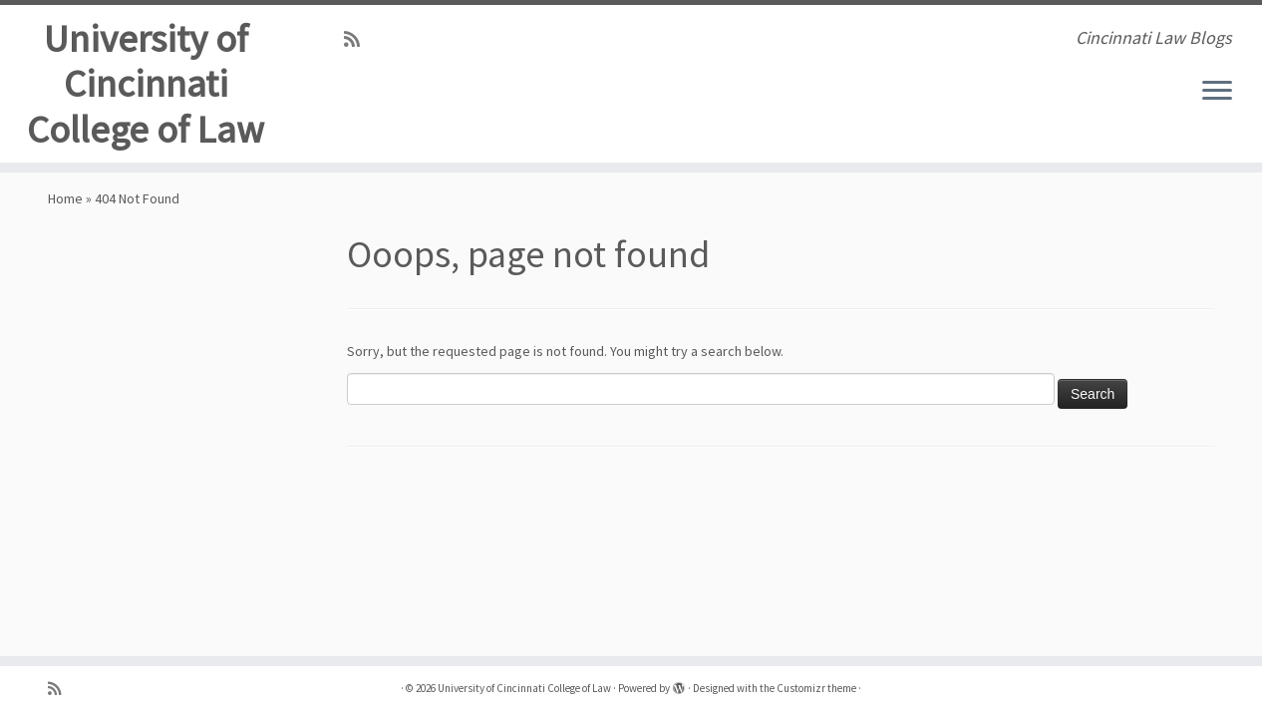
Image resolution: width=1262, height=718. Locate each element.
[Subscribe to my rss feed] (358, 39)
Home (65, 216)
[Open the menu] (1217, 92)
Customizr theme (816, 688)
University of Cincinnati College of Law (145, 88)
